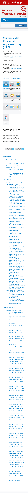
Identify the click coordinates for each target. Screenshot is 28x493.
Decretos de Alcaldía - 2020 (16, 393)
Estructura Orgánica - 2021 (16, 384)
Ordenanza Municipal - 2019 (16, 406)
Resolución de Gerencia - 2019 (16, 399)
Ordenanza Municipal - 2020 (16, 395)
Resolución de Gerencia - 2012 (16, 469)
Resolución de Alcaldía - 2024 (16, 336)
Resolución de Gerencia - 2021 (16, 375)
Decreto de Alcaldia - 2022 (15, 366)
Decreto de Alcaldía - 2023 (15, 340)
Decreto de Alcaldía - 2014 (15, 453)
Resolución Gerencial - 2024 (16, 325)
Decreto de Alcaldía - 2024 (15, 319)
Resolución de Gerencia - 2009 (16, 355)
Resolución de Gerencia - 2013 (16, 460)
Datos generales (6, 85)
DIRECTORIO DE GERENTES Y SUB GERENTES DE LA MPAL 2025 (17, 174)
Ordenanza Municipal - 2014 (16, 455)
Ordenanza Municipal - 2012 (16, 475)
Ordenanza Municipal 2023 (15, 346)
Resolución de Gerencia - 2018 (16, 408)
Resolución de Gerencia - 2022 (16, 368)
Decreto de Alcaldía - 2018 (15, 413)
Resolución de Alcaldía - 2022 (16, 370)
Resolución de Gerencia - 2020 (16, 388)
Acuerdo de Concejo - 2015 (16, 435)
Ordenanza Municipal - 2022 (16, 361)
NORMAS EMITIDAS (9, 307)
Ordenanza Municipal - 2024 (16, 328)
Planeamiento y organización (12, 85)
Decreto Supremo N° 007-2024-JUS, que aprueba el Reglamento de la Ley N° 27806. (17, 278)
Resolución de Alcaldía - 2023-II (17, 338)
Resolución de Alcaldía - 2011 (16, 480)
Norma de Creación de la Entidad (14, 290)
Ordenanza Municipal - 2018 (16, 415)
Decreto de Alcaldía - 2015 (15, 442)
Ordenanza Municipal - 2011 (16, 478)
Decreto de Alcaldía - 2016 (15, 431)
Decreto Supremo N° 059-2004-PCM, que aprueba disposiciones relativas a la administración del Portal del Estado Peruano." (17, 242)
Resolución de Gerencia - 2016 (16, 426)
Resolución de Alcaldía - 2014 (16, 451)
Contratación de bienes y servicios (6, 107)
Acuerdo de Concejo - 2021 (16, 372)
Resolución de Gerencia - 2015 (16, 437)
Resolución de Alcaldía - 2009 (16, 359)
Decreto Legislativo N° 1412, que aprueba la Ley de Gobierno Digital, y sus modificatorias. (17, 227)
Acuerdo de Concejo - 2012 (16, 466)
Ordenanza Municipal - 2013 (16, 464)
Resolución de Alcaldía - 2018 (16, 410)
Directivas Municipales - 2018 (16, 417)
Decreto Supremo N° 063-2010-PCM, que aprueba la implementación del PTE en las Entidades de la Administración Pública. (17, 249)
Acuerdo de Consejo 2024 (15, 330)
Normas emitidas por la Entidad (13, 310)
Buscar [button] (21, 25)
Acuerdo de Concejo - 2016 (16, 424)
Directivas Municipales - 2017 (16, 422)
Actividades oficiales (12, 107)
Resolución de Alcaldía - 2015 (16, 440)
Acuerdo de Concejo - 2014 (16, 446)
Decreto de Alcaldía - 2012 (15, 473)
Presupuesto (18, 85)
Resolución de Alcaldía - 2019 (16, 402)
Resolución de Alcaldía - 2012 (16, 471)
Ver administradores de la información (12, 78)
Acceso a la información (18, 107)
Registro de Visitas (6, 119)
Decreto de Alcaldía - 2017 (15, 419)
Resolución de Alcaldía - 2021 (16, 377)
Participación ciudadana (12, 96)
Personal (18, 96)
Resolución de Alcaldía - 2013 (16, 462)
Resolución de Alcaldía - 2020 (16, 390)
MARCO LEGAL (8, 179)
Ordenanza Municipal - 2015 (16, 444)
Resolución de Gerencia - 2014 (16, 449)
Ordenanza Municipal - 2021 (16, 381)
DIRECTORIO (7, 156)
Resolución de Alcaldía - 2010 (16, 357)
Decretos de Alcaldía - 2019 (16, 404)
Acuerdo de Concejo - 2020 (16, 386)
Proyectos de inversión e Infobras (6, 97)
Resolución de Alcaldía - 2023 (16, 352)
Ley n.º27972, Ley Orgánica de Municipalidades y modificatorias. (16, 296)
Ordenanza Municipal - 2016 (16, 433)
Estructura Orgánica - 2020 (16, 397)
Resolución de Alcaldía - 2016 (16, 428)
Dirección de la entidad (11, 159)
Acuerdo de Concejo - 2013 (16, 457)
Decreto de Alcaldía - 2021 (15, 379)
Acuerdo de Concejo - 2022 (16, 363)
